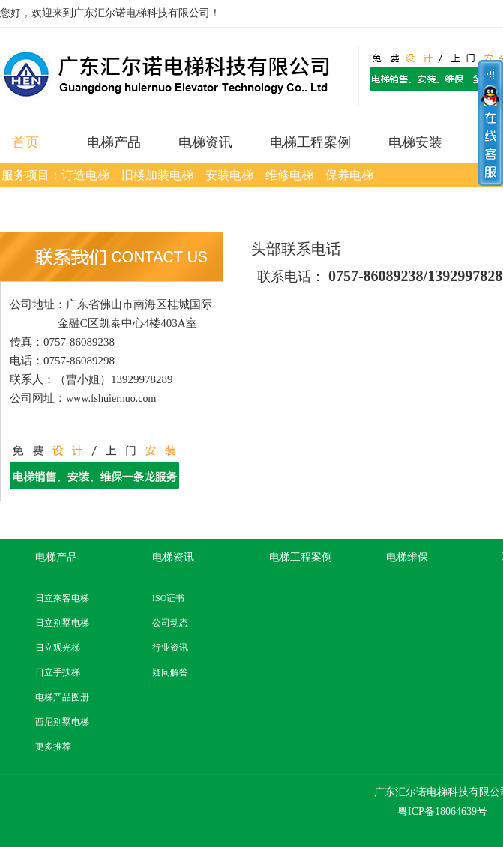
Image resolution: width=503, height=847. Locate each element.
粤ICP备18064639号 (442, 811)
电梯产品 (114, 142)
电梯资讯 (205, 142)
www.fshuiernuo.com (111, 398)
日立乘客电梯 (62, 598)
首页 (25, 142)
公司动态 (170, 623)
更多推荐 (53, 746)
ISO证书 (168, 598)
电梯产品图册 (62, 697)
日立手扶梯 (57, 672)
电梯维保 (407, 557)
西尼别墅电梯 (62, 722)
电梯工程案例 (310, 142)
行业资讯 (170, 647)
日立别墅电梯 (62, 623)
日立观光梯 (57, 647)
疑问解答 (170, 672)
